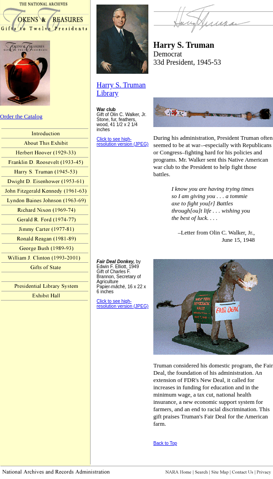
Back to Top (165, 443)
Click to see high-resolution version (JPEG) (122, 142)
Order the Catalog (21, 116)
